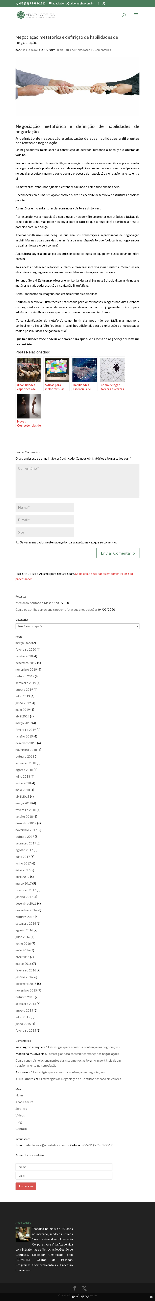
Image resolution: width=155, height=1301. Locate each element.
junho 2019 (23, 703)
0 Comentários (101, 49)
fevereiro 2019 (26, 729)
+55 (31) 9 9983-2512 (97, 1145)
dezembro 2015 (26, 983)
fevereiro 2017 (26, 890)
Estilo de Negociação (77, 49)
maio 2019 (23, 709)
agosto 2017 (24, 850)
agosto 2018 (24, 770)
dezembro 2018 (26, 743)
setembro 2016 (26, 923)
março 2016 (24, 963)
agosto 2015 (24, 1010)
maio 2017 (23, 870)
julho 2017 (23, 856)
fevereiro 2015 (26, 1030)
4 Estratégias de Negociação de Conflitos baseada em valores (80, 1079)
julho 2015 (23, 1017)
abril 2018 (22, 796)
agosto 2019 (24, 689)
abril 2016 (22, 957)
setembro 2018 (26, 763)
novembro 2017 (26, 830)
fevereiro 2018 (26, 810)
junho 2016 (23, 943)
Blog (60, 49)
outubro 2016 (25, 917)
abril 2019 (22, 716)
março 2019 (24, 723)
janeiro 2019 (24, 736)
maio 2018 (23, 790)
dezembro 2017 (26, 823)
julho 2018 (23, 776)
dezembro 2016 (26, 903)
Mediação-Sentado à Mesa (33, 603)
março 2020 (24, 643)
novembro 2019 (26, 669)
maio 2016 (23, 950)
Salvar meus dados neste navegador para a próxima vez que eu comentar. (68, 542)
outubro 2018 (25, 756)
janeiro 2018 (24, 816)
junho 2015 (23, 1024)
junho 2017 (23, 863)
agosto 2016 (24, 930)
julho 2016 (23, 937)
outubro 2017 (25, 836)
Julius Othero (25, 1079)
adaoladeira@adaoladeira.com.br (48, 1145)
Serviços (21, 1108)
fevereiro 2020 (26, 649)
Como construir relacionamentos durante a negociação (52, 1060)
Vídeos (20, 1115)
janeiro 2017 (24, 897)
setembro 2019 (26, 683)
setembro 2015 (26, 1003)
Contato (21, 1128)
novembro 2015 (26, 990)
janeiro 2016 (24, 977)
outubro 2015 (25, 997)
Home (19, 1095)
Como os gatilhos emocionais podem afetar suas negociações (56, 609)
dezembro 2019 (26, 663)
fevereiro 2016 (26, 970)
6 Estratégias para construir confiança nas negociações (83, 1047)
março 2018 (24, 803)
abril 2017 (22, 876)
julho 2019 (23, 696)
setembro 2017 (26, 843)
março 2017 (24, 883)
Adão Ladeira (28, 49)
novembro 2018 (26, 749)
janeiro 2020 (24, 656)
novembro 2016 (26, 910)
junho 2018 (23, 783)
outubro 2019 (25, 676)
